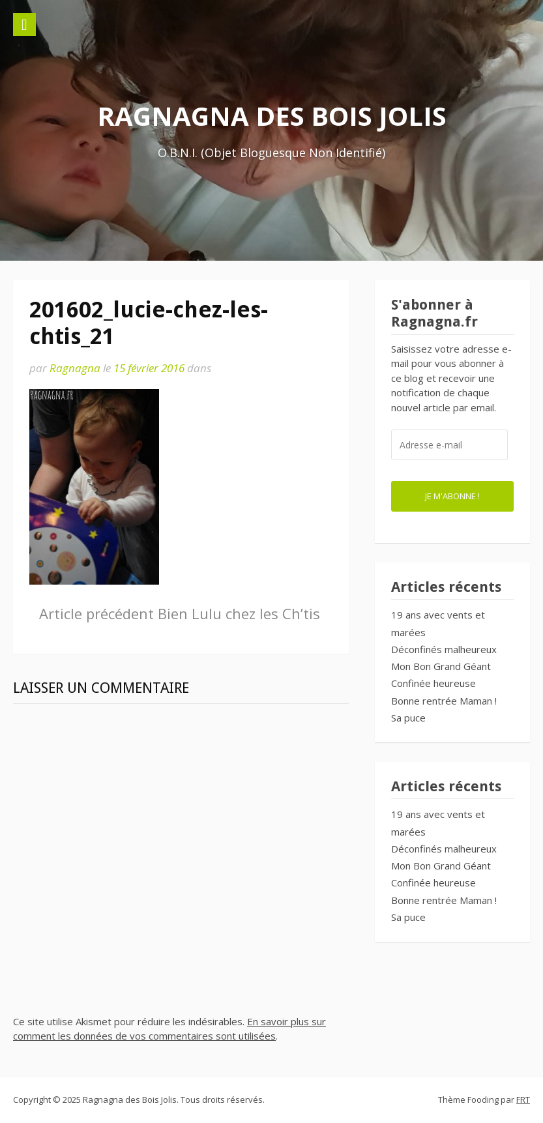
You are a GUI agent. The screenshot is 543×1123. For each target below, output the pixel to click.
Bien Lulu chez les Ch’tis (179, 613)
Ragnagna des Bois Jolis (272, 116)
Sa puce (408, 717)
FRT (523, 1099)
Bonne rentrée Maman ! (444, 700)
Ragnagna (75, 367)
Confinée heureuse (433, 683)
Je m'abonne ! (452, 496)
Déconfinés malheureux (444, 649)
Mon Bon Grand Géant (441, 666)
